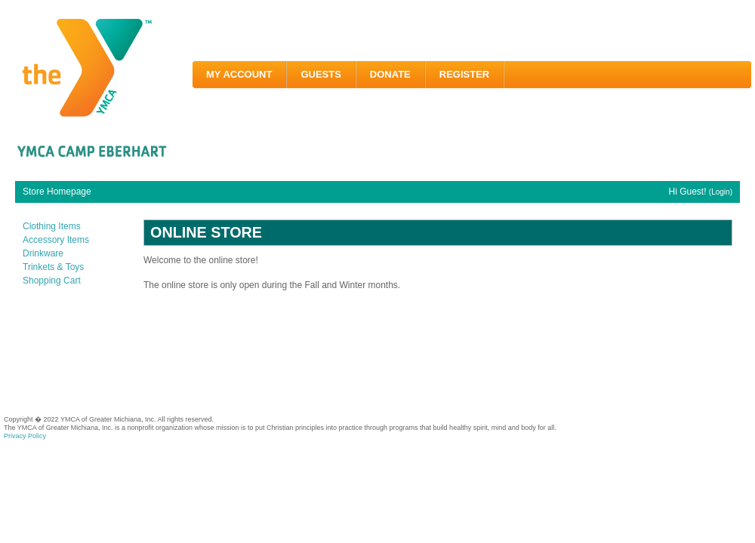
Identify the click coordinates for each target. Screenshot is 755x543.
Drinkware (43, 253)
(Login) (720, 192)
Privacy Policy (25, 436)
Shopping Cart (52, 280)
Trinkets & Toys (53, 267)
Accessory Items (56, 240)
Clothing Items (52, 226)
